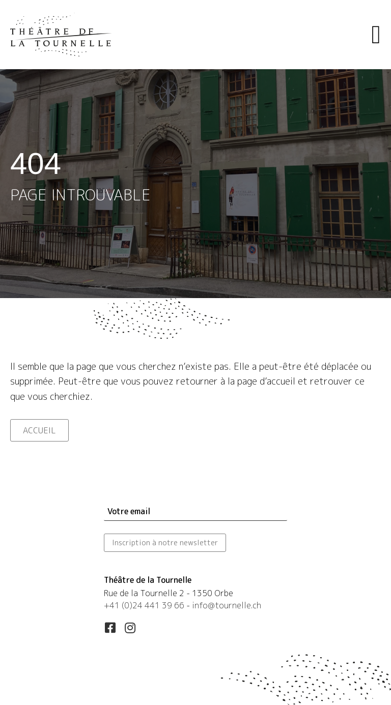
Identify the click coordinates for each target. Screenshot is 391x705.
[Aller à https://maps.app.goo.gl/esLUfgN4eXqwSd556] (195, 594)
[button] (110, 628)
